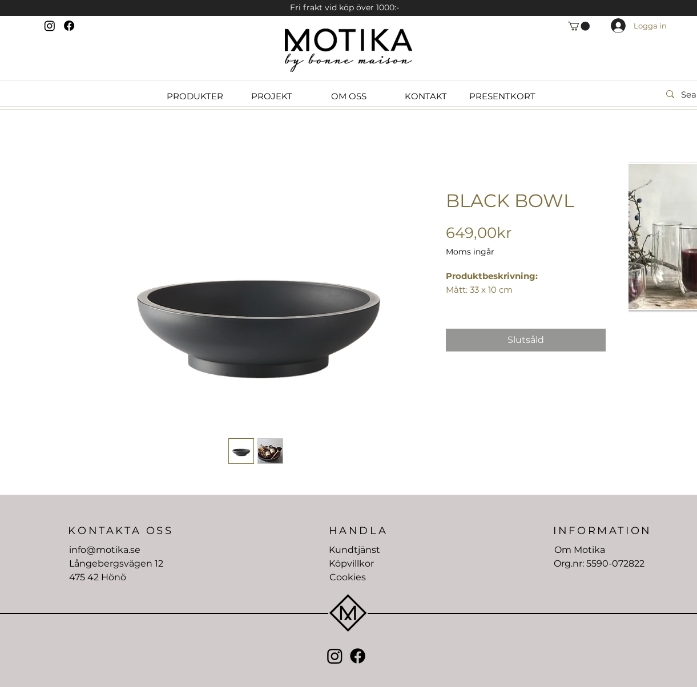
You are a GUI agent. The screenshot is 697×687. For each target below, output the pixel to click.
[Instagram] (50, 26)
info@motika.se (104, 549)
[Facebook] (69, 26)
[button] (579, 26)
